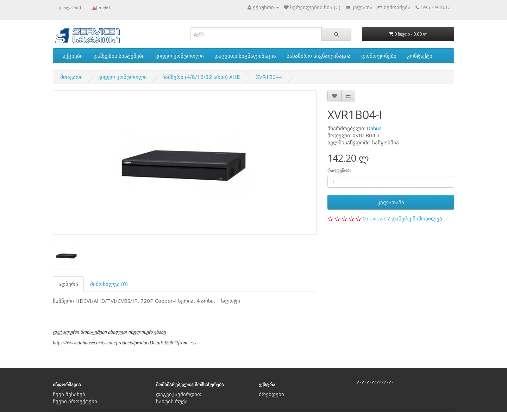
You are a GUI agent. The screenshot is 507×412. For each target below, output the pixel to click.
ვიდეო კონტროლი (179, 55)
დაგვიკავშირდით (178, 394)
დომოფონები (378, 55)
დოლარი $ (70, 8)
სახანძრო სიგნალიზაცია (319, 55)
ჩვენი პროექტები (75, 401)
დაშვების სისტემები (119, 55)
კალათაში (390, 202)
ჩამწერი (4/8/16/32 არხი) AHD (201, 76)
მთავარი (71, 76)
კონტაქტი (419, 55)
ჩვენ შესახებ (69, 394)
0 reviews (375, 218)
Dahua (374, 128)
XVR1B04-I (269, 76)
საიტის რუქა (172, 401)
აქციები (73, 55)
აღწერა (68, 283)
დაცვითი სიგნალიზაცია (245, 55)
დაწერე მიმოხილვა (417, 218)
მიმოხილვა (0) (109, 283)
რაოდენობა (339, 170)
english (101, 8)
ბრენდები (271, 394)
